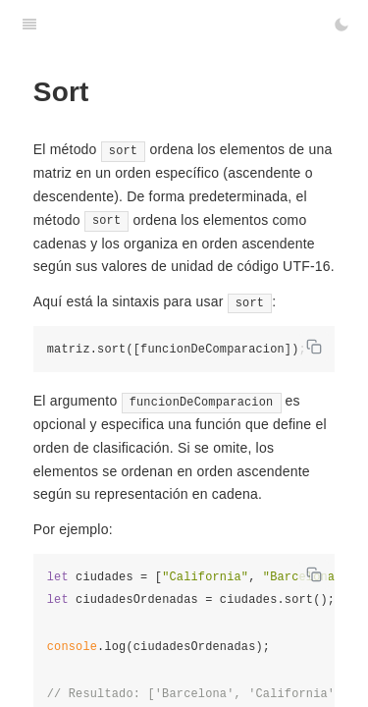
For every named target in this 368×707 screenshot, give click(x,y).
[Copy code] (314, 346)
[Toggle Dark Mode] (341, 24)
